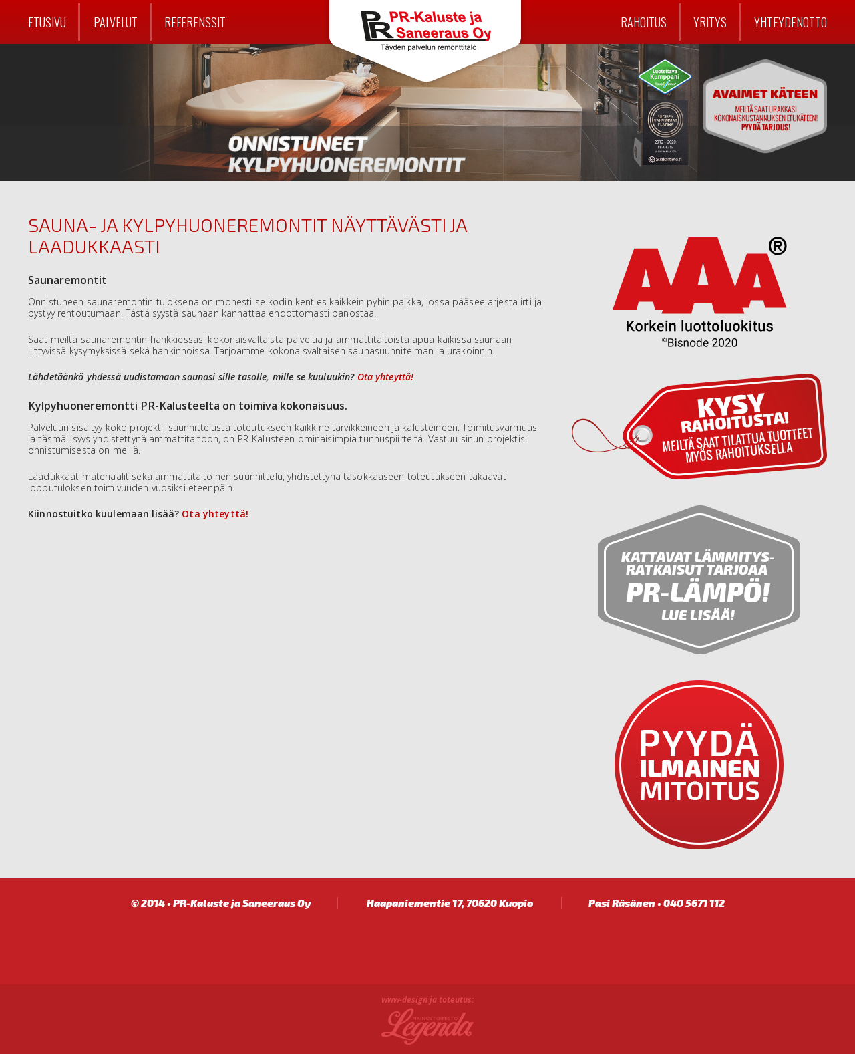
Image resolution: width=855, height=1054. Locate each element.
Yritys (710, 22)
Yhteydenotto (790, 22)
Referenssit (195, 22)
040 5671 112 (694, 903)
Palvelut (116, 22)
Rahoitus (644, 22)
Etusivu (47, 22)
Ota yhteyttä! (385, 376)
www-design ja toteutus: (427, 1000)
